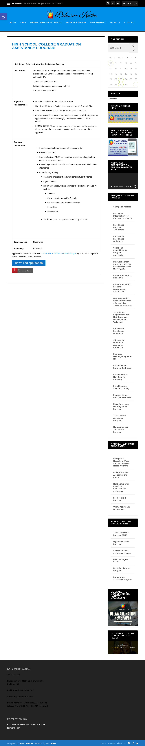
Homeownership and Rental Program (121, 429)
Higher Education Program (121, 542)
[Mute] (131, 186)
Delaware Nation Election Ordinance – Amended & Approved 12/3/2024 (122, 302)
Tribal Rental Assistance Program (119, 417)
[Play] (111, 186)
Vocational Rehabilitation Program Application (120, 251)
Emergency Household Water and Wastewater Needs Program (121, 462)
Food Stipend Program (119, 498)
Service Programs (76, 22)
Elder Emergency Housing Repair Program (121, 406)
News (23, 22)
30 (110, 62)
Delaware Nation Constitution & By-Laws (122, 263)
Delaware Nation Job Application (122, 356)
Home (13, 22)
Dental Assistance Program (121, 568)
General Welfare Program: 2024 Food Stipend (43, 3)
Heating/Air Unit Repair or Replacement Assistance (121, 487)
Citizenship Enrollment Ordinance (118, 238)
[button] (3, 16)
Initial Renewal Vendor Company (121, 386)
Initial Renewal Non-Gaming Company (120, 376)
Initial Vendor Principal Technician (122, 366)
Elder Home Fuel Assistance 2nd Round (120, 474)
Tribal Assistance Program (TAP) (121, 533)
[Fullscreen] (134, 186)
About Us (115, 22)
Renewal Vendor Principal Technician (122, 395)
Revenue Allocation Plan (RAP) (122, 276)
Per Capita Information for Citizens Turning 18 (122, 215)
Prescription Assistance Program (122, 577)
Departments (98, 22)
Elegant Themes (26, 743)
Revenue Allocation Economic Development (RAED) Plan (122, 288)
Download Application (29, 262)
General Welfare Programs (46, 22)
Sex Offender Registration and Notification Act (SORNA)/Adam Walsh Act (121, 317)
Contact (129, 22)
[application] (123, 180)
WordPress (51, 743)
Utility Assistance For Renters (121, 507)
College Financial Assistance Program (122, 551)
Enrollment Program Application (118, 227)
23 (121, 78)
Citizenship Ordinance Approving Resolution (118, 343)
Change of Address (122, 206)
